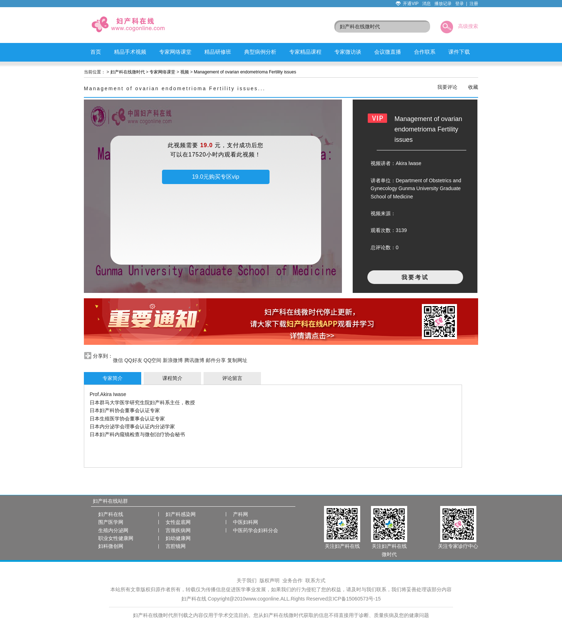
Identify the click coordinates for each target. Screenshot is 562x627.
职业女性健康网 (115, 538)
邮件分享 (216, 360)
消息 (426, 3)
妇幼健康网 (178, 538)
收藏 (473, 87)
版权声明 (269, 580)
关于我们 (247, 580)
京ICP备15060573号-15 (354, 599)
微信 (118, 360)
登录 (459, 3)
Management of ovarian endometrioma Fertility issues (245, 71)
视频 (184, 71)
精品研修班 (217, 52)
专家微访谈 (347, 52)
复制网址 (237, 360)
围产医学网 (110, 522)
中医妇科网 (245, 522)
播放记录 (443, 3)
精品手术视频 (130, 52)
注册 (474, 3)
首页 (95, 52)
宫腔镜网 (176, 546)
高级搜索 (468, 26)
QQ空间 (153, 360)
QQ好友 (133, 360)
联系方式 (315, 580)
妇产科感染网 (181, 514)
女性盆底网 (178, 522)
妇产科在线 (110, 514)
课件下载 (459, 52)
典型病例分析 (260, 52)
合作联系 (424, 52)
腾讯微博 (194, 360)
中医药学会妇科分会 (255, 530)
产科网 (240, 514)
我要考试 (415, 277)
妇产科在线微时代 (127, 71)
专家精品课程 (305, 52)
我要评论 (447, 87)
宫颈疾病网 (178, 530)
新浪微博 (173, 360)
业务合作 (292, 580)
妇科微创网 (110, 546)
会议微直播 (387, 52)
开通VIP (410, 3)
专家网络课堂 (175, 52)
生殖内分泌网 (113, 530)
